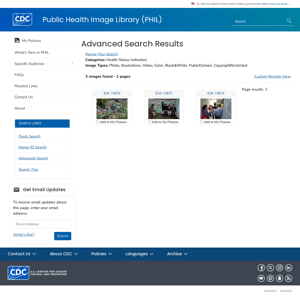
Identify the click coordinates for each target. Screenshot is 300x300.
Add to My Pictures (113, 122)
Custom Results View (272, 76)
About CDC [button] (64, 254)
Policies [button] (101, 254)
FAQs (19, 74)
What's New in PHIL (32, 52)
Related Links (26, 85)
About (20, 108)
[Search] (258, 21)
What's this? (23, 234)
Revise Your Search (101, 54)
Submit (62, 236)
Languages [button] (140, 254)
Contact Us (24, 97)
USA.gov (286, 291)
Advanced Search (33, 158)
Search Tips (28, 169)
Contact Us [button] (22, 254)
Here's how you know (276, 3)
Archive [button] (177, 254)
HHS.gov (270, 291)
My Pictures (28, 41)
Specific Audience (29, 63)
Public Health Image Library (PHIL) (102, 19)
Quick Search (29, 136)
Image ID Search (32, 147)
